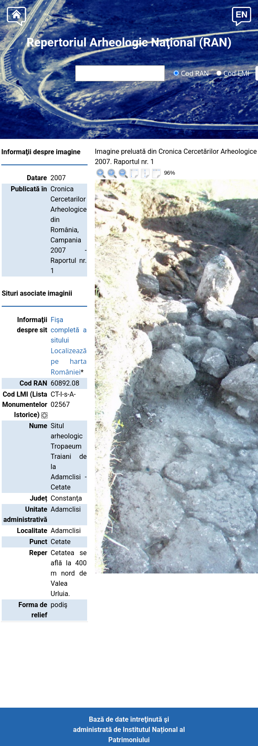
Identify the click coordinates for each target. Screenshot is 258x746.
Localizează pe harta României (96, 361)
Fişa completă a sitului (96, 330)
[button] (241, 15)
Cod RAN (191, 73)
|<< (191, 153)
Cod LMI (232, 73)
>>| (246, 153)
